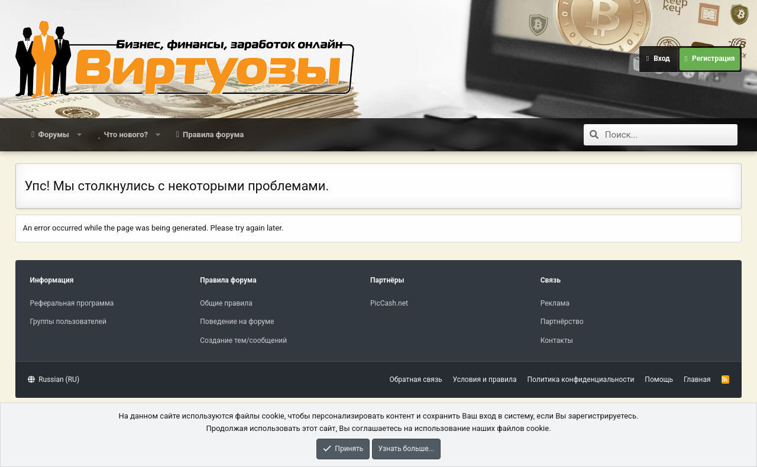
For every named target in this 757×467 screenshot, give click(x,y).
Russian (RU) (53, 379)
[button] (79, 135)
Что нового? (125, 134)
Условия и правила (485, 379)
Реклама (555, 303)
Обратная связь (415, 379)
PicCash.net (389, 303)
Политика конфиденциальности (580, 379)
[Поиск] (671, 134)
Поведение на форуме (237, 321)
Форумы (53, 134)
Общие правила (226, 303)
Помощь (659, 379)
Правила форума (213, 134)
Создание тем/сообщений (243, 340)
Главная (697, 379)
